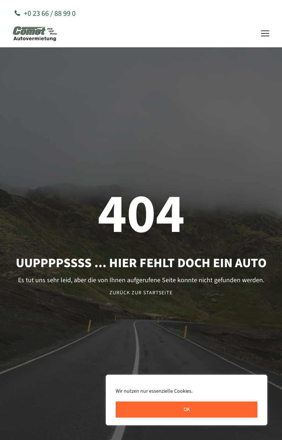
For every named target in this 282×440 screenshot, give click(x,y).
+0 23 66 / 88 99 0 (45, 13)
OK (187, 409)
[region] (186, 400)
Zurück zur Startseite (141, 293)
